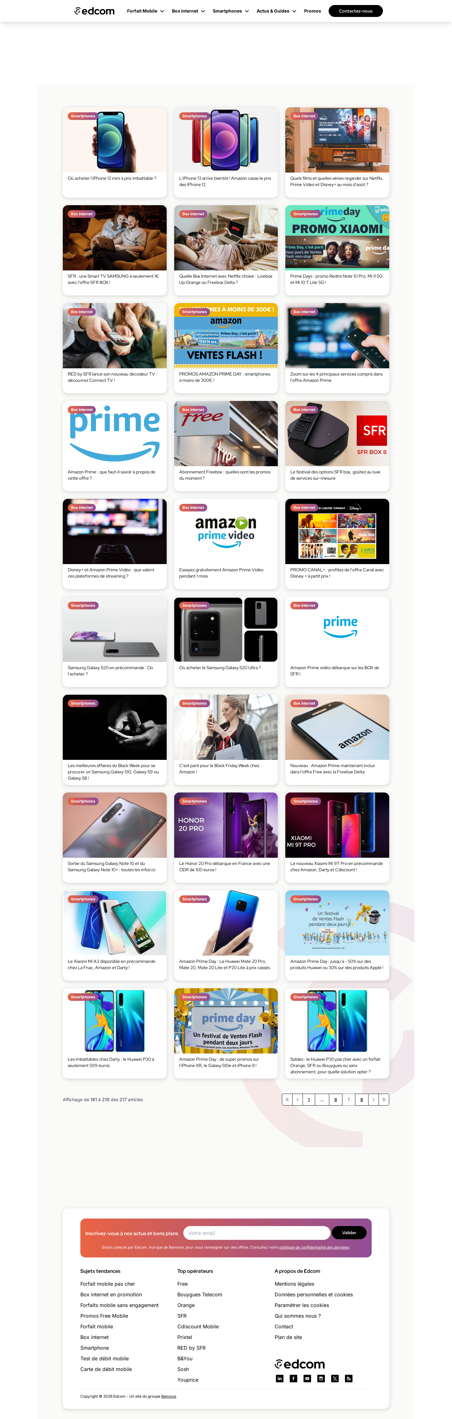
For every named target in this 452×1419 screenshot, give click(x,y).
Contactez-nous (356, 11)
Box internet (94, 1337)
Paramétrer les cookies (302, 1305)
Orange (186, 1305)
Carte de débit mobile (106, 1369)
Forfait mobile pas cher (107, 1284)
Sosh (183, 1369)
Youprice (187, 1380)
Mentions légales (294, 1284)
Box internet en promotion (111, 1294)
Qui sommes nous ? (298, 1316)
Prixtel (184, 1337)
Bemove (168, 1396)
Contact (284, 1326)
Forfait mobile (96, 1326)
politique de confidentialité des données (314, 1247)
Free (182, 1284)
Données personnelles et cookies (314, 1294)
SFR (181, 1316)
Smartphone (94, 1348)
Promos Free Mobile (104, 1316)
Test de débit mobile (104, 1358)
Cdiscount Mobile (198, 1326)
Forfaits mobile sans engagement (119, 1305)
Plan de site (288, 1337)
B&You (184, 1358)
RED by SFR (191, 1348)
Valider (349, 1232)
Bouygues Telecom (199, 1294)
